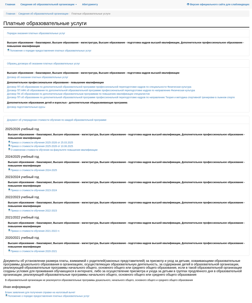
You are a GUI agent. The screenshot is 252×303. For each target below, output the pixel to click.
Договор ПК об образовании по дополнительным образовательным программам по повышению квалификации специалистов (78, 93)
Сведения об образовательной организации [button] (48, 4)
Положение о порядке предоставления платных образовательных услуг (49, 50)
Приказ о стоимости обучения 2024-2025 (32, 170)
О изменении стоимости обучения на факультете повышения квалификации (52, 149)
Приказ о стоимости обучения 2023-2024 (32, 190)
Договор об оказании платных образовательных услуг (37, 77)
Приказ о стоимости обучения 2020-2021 (32, 251)
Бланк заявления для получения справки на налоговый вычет (40, 292)
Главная (11, 4)
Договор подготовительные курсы (26, 107)
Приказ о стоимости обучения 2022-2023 (32, 210)
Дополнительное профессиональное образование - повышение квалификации (55, 82)
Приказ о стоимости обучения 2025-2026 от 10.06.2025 (40, 146)
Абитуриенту (90, 4)
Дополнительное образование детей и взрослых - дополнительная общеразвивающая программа (67, 102)
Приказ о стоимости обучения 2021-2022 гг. (34, 230)
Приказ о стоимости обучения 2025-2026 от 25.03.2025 (40, 142)
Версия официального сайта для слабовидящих (218, 4)
